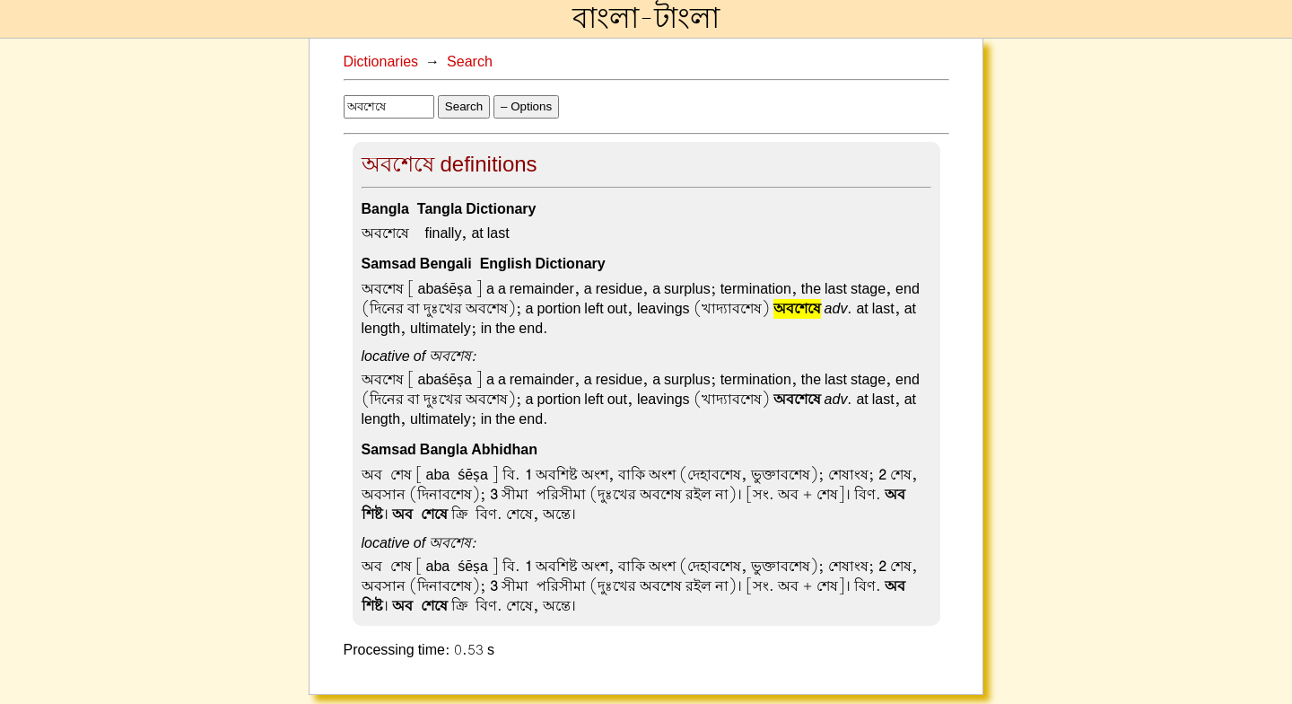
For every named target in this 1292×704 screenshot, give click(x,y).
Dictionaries (381, 62)
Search (470, 62)
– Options (526, 106)
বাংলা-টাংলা (646, 19)
